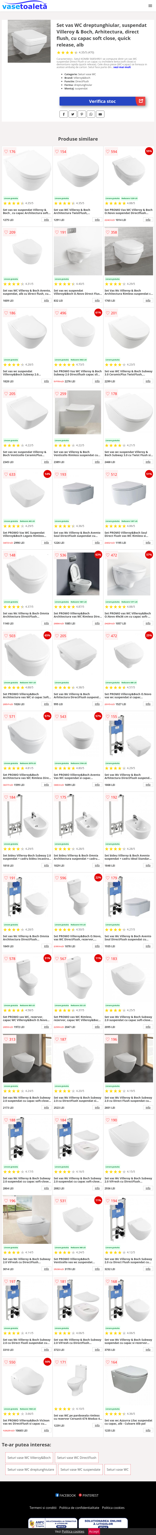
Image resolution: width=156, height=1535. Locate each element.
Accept (94, 1531)
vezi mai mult (122, 67)
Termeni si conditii (43, 1508)
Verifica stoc (117, 101)
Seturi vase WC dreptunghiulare (31, 1469)
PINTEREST (88, 1495)
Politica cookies (113, 1508)
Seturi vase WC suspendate (80, 1469)
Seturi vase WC (118, 1469)
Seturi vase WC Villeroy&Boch (29, 1457)
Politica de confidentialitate (79, 1508)
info (46, 219)
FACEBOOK (66, 1495)
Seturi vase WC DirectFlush (76, 1457)
